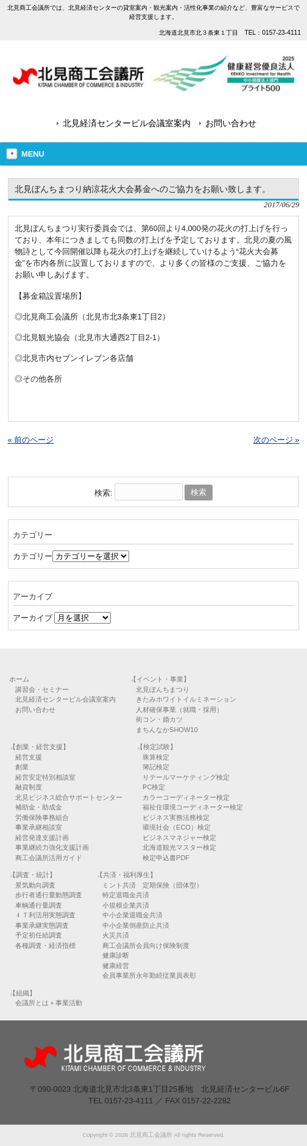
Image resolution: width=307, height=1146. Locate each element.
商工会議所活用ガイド (48, 857)
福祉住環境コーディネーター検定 (193, 807)
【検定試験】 (156, 746)
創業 (22, 767)
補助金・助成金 (38, 807)
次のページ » (276, 439)
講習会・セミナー (42, 689)
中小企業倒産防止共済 (135, 925)
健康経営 (115, 965)
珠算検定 (156, 757)
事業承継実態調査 (42, 925)
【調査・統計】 (32, 874)
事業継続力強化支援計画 (52, 847)
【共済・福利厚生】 (126, 874)
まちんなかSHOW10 (166, 729)
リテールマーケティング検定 (186, 777)
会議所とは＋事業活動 (48, 1002)
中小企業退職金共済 (132, 915)
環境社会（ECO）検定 (177, 827)
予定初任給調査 (38, 935)
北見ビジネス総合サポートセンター (68, 797)
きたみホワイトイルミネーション (186, 699)
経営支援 (28, 757)
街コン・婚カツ (159, 719)
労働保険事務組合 (42, 817)
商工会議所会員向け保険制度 (145, 945)
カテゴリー (32, 556)
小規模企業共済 (125, 905)
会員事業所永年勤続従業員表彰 (149, 975)
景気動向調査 (35, 885)
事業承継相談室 (38, 827)
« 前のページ (31, 439)
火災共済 (115, 935)
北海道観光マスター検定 (179, 847)
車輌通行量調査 (38, 905)
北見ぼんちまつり (162, 689)
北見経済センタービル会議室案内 (127, 123)
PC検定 (154, 787)
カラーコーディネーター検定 (186, 797)
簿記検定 (156, 767)
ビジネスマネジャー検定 (179, 837)
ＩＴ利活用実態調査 (45, 915)
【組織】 (22, 993)
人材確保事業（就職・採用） (179, 709)
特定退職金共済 (125, 895)
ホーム (19, 679)
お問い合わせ (230, 123)
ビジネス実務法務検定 (176, 817)
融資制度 (28, 787)
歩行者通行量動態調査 (48, 895)
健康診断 (115, 955)
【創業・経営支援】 (39, 746)
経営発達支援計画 (42, 837)
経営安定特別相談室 (45, 777)
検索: (103, 492)
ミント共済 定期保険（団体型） (152, 885)
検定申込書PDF (166, 857)
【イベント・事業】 (160, 679)
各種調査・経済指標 (45, 945)
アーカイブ (32, 617)
